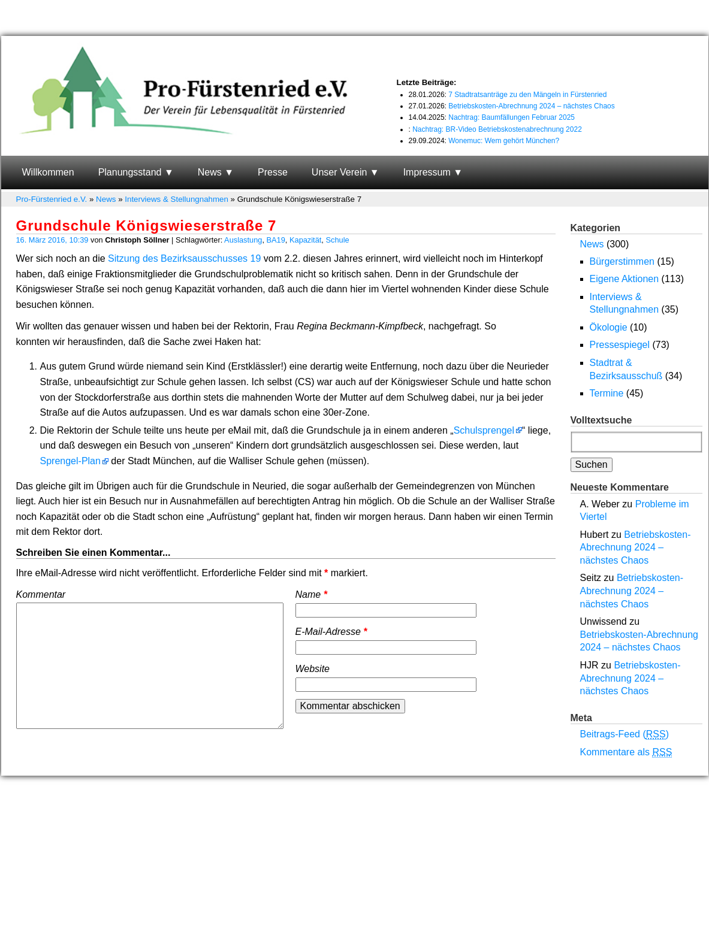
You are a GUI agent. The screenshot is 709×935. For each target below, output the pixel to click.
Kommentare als (626, 752)
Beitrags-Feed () (624, 734)
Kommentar (41, 594)
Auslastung (243, 239)
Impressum (427, 172)
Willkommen (48, 172)
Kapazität (305, 239)
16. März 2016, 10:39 (52, 239)
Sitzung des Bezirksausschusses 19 (184, 258)
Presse (273, 172)
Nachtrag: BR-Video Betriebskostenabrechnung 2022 (497, 129)
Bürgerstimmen (622, 261)
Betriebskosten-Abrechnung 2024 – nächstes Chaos (531, 106)
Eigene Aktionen (624, 279)
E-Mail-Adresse (331, 632)
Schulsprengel (484, 430)
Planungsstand (130, 172)
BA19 (276, 239)
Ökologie (608, 327)
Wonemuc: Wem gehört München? (503, 141)
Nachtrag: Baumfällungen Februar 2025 (511, 117)
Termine (607, 393)
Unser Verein (339, 172)
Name (311, 594)
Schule (337, 239)
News (210, 172)
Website (312, 669)
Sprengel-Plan (70, 461)
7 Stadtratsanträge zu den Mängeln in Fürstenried (527, 94)
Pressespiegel (620, 345)
